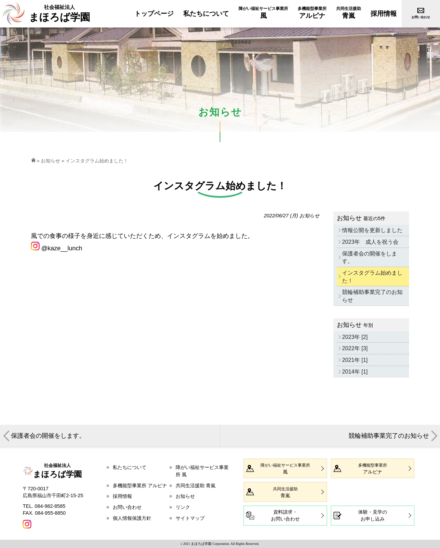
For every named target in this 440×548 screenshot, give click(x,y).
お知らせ (50, 160)
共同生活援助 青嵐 (196, 485)
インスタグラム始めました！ (372, 277)
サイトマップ (190, 518)
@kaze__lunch (56, 248)
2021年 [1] (355, 360)
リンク (183, 507)
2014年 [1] (355, 371)
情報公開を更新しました (372, 230)
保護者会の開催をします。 (369, 257)
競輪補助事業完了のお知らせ (372, 296)
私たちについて (129, 467)
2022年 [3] (355, 348)
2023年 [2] (355, 337)
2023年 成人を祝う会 (370, 242)
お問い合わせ (127, 507)
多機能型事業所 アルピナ (140, 485)
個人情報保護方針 (132, 518)
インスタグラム (188, 235)
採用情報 (122, 496)
